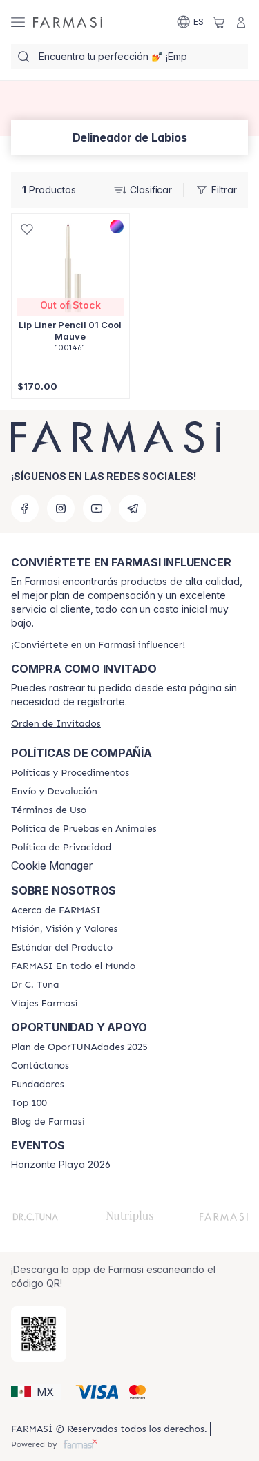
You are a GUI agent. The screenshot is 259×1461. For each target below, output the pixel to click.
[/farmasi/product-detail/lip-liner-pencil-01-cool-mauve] (70, 290)
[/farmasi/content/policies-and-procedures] (70, 773)
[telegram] (132, 508)
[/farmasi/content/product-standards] (62, 947)
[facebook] (25, 508)
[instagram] (61, 508)
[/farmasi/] (67, 22)
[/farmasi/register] (98, 645)
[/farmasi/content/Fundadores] (37, 1084)
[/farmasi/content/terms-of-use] (48, 810)
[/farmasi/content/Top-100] (29, 1103)
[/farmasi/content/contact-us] (40, 1065)
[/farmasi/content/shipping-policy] (54, 791)
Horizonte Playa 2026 (61, 1164)
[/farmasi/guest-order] (56, 723)
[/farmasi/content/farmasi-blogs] (48, 1121)
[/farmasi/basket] (219, 22)
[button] (36, 1392)
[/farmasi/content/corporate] (73, 966)
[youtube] (97, 508)
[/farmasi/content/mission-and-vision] (64, 929)
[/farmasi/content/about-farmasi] (56, 910)
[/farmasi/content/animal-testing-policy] (84, 828)
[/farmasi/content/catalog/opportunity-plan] (79, 1047)
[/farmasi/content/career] (44, 1003)
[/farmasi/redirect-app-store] (38, 1334)
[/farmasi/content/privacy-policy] (61, 847)
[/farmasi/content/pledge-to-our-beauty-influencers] (35, 985)
